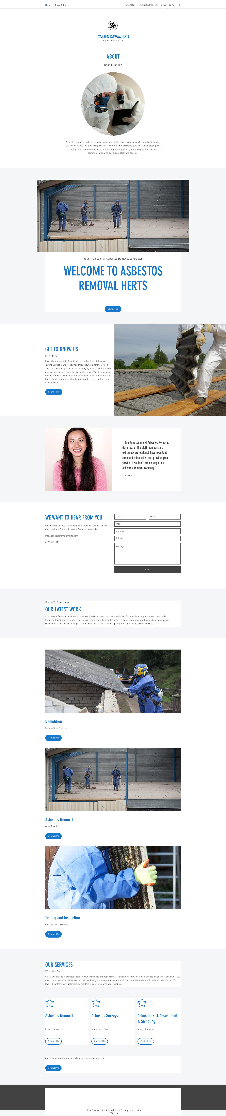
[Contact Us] (113, 309)
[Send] (147, 569)
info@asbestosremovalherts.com (141, 5)
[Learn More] (53, 392)
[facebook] (179, 5)
